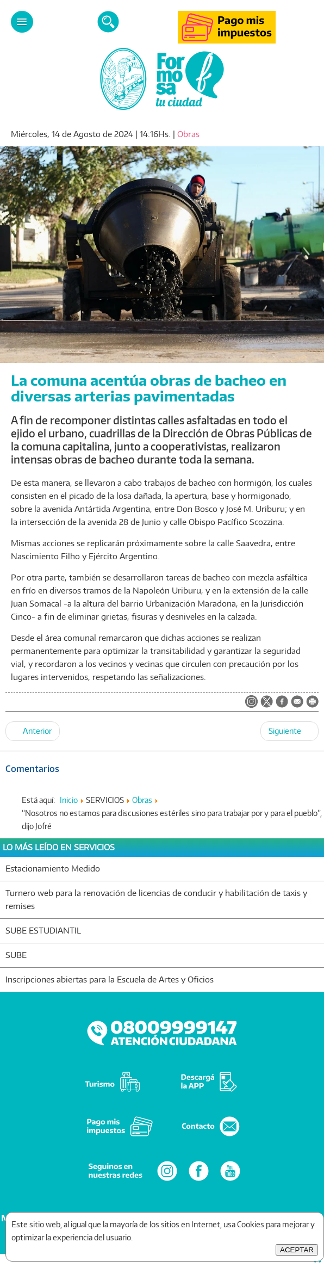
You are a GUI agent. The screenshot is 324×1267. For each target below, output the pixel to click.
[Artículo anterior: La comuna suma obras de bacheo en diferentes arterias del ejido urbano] (32, 731)
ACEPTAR (297, 1250)
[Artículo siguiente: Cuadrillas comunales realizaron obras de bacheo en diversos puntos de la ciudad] (289, 731)
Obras (188, 134)
